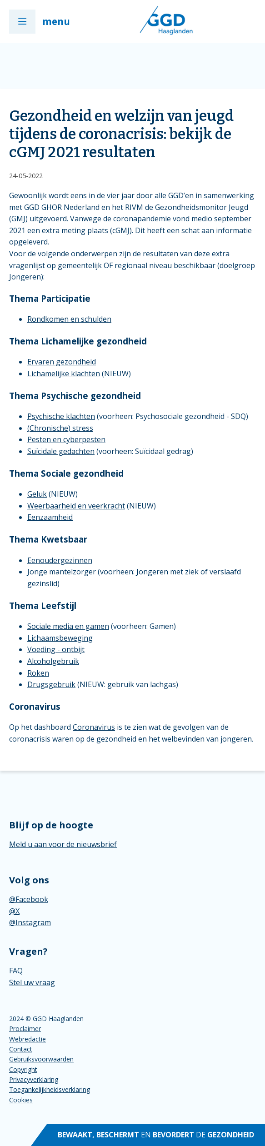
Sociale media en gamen (68, 626)
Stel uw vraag (32, 982)
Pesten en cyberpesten (66, 439)
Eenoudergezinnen (59, 560)
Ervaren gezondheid (61, 362)
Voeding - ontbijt (56, 649)
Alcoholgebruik (53, 661)
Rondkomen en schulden (69, 319)
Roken (38, 673)
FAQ (16, 971)
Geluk (37, 494)
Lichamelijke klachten (63, 374)
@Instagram (30, 922)
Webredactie (27, 1039)
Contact (20, 1049)
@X (14, 911)
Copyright (23, 1069)
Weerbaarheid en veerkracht (76, 506)
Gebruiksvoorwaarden (41, 1059)
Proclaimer (25, 1028)
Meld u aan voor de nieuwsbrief (63, 844)
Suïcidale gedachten (61, 451)
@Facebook (28, 899)
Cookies (21, 1100)
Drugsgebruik (51, 684)
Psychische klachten (61, 416)
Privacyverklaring (33, 1079)
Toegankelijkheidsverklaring (49, 1089)
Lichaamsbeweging (60, 638)
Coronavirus (94, 727)
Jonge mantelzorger (61, 572)
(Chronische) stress (60, 428)
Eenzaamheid (50, 517)
